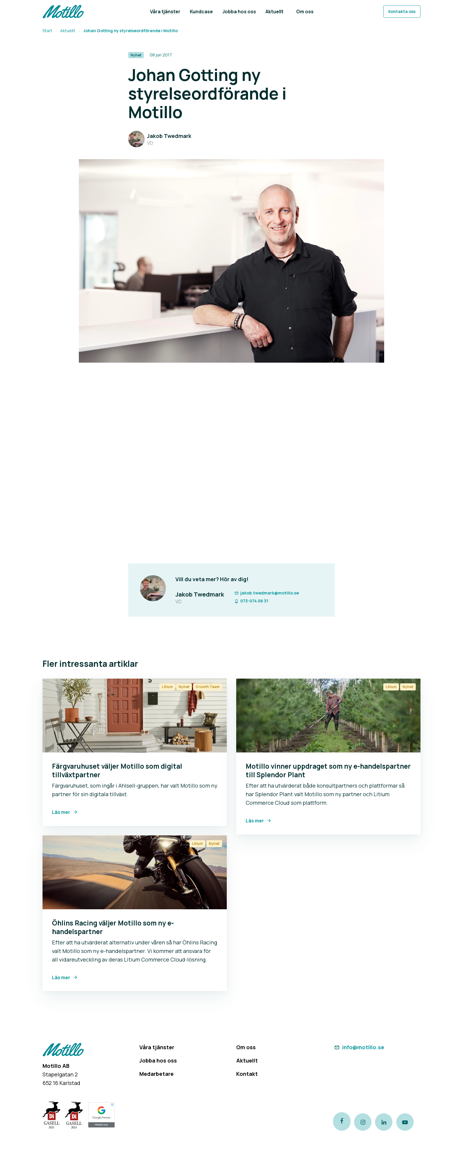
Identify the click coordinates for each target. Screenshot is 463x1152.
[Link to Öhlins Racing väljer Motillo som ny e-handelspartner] (135, 872)
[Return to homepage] (63, 11)
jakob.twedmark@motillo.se (266, 593)
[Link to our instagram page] (364, 1122)
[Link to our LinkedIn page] (387, 1122)
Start (47, 30)
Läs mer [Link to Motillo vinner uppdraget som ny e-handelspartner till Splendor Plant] (255, 820)
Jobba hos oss (158, 1060)
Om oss (246, 1047)
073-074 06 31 (251, 601)
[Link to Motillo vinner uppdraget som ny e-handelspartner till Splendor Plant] (328, 715)
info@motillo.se (358, 1047)
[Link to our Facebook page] (342, 1122)
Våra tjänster (156, 1047)
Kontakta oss (401, 11)
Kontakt (247, 1073)
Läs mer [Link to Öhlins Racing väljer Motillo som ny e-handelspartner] (61, 977)
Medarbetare (156, 1073)
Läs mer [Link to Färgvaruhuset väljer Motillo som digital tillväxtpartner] (61, 812)
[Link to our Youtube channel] (409, 1122)
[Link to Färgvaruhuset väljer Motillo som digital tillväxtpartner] (135, 715)
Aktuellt (67, 30)
